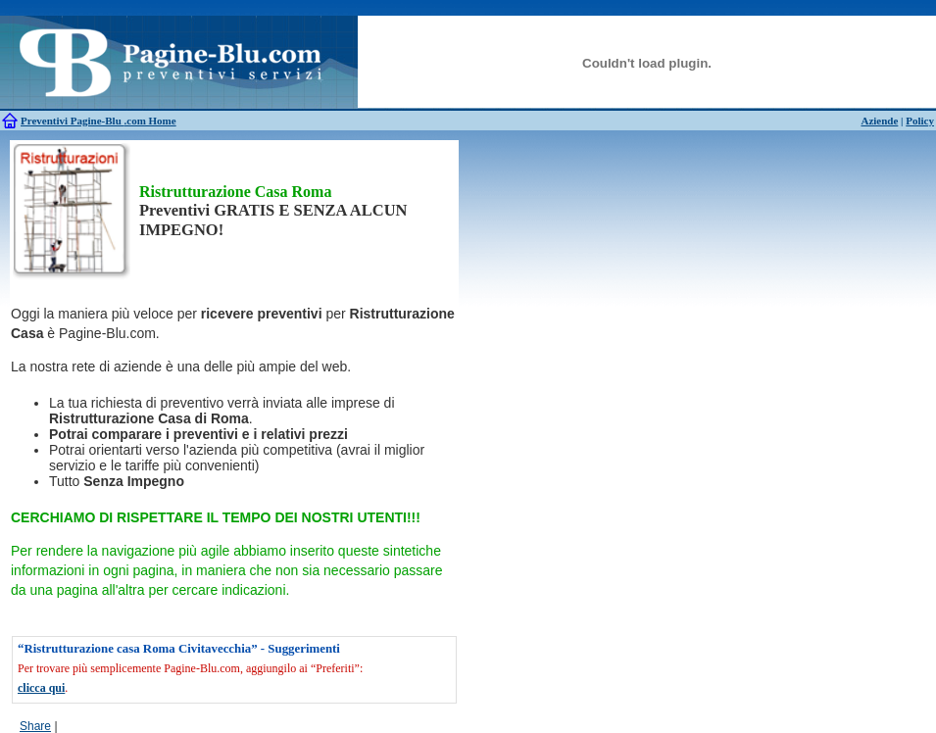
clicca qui (41, 688)
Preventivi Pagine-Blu (72, 120)
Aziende (879, 120)
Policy (920, 120)
